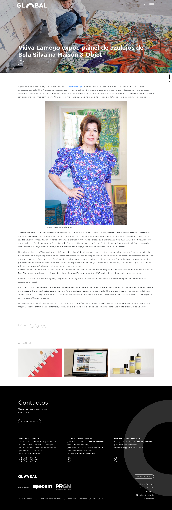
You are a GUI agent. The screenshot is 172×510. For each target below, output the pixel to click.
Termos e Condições (77, 499)
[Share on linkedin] (41, 326)
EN (145, 5)
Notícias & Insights (145, 495)
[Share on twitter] (37, 326)
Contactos (170, 75)
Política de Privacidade (50, 499)
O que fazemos (146, 484)
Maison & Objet (75, 86)
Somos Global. (147, 488)
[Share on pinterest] (46, 326)
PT (94, 499)
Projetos (150, 491)
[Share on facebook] (32, 326)
